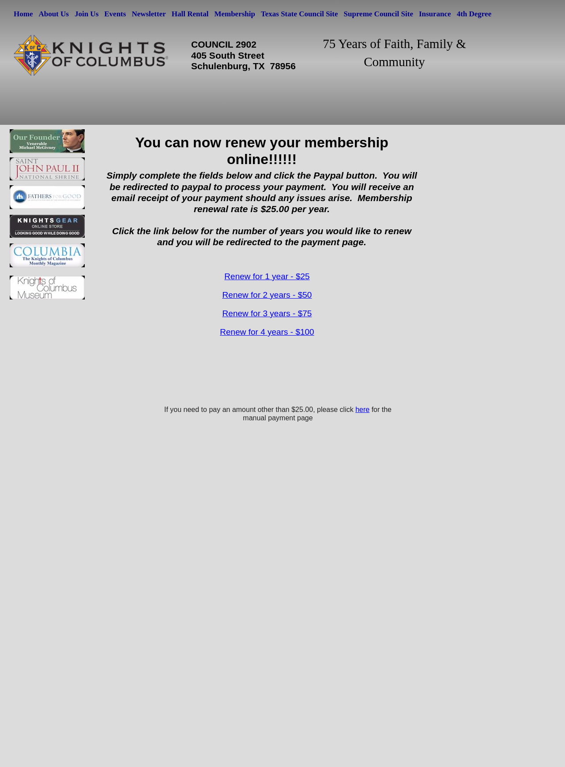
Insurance (435, 14)
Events (115, 14)
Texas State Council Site (299, 14)
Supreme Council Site (378, 14)
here (362, 409)
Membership (234, 14)
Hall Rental (190, 14)
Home (23, 14)
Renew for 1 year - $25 (266, 276)
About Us (53, 14)
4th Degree (474, 14)
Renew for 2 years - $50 (267, 294)
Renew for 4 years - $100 (267, 332)
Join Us (86, 14)
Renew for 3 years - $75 (267, 313)
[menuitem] (23, 14)
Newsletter (149, 14)
